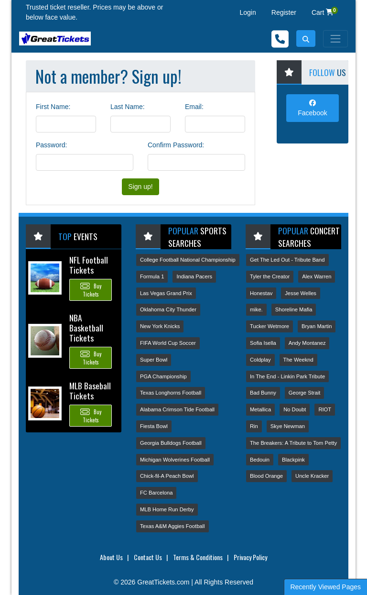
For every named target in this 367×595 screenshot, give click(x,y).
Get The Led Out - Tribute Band (287, 260)
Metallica (260, 409)
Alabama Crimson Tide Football (177, 409)
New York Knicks (160, 326)
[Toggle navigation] (335, 38)
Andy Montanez (307, 343)
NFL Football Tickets (88, 264)
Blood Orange (266, 476)
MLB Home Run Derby (167, 509)
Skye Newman (287, 426)
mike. (256, 309)
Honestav (261, 293)
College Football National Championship (188, 260)
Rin (254, 426)
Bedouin (260, 460)
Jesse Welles (300, 293)
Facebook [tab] (312, 108)
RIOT (324, 409)
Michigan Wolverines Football (175, 460)
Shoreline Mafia (294, 309)
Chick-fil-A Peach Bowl (167, 476)
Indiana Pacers (194, 276)
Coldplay (260, 360)
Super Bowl (153, 360)
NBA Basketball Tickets (86, 327)
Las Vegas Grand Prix (166, 293)
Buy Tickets (90, 289)
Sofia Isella (263, 343)
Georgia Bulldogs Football (171, 443)
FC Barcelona (156, 493)
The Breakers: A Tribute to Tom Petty (293, 443)
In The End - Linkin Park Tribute (287, 376)
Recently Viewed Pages (325, 587)
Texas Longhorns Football (170, 393)
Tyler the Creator (270, 276)
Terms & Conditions (198, 557)
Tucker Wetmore (269, 326)
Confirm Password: (176, 145)
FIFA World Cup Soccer (168, 343)
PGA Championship (163, 376)
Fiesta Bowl (154, 426)
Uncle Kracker (312, 476)
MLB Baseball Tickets (90, 390)
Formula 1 (152, 276)
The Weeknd (298, 360)
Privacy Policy (250, 557)
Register (283, 12)
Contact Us (148, 557)
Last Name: (127, 106)
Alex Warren (316, 276)
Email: (194, 106)
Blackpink (293, 460)
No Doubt (294, 409)
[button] (305, 38)
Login (248, 12)
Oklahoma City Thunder (168, 309)
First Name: (53, 106)
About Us (111, 557)
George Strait (305, 393)
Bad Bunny (263, 393)
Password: (51, 145)
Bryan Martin (317, 326)
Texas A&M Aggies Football (172, 526)
